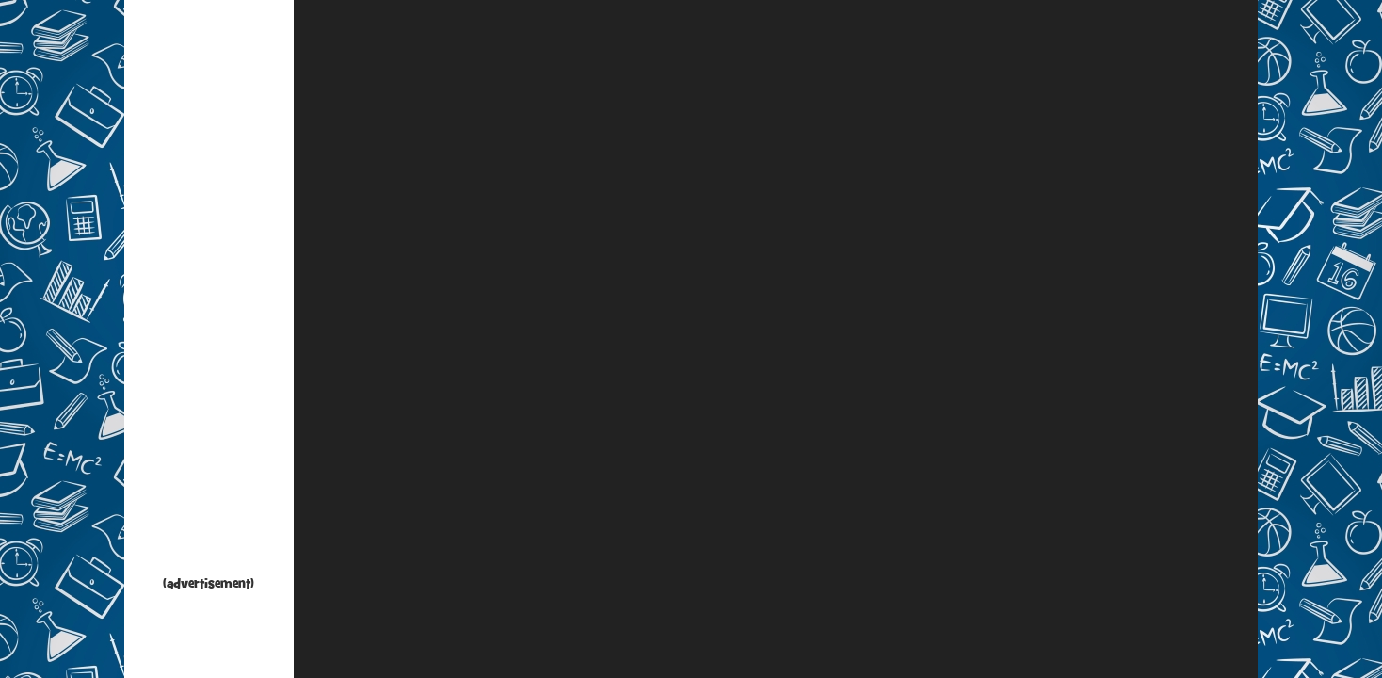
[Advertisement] (209, 291)
